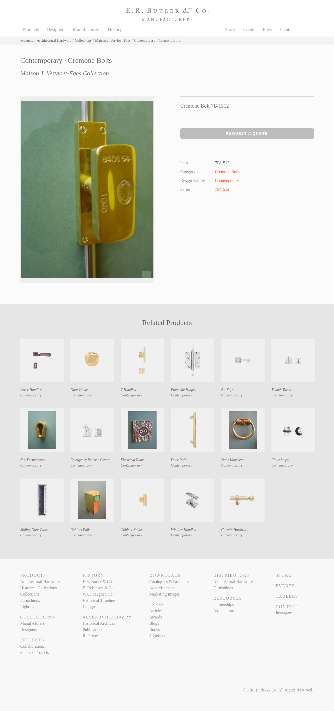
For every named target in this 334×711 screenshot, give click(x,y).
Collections (83, 40)
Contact (287, 29)
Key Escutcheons (32, 460)
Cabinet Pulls (80, 530)
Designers (55, 29)
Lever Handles (31, 390)
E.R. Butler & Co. (98, 581)
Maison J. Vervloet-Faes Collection (64, 73)
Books (154, 629)
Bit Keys (227, 390)
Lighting (27, 606)
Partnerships (223, 604)
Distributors (231, 575)
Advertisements (162, 588)
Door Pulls (179, 460)
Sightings (157, 636)
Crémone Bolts (227, 171)
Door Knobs (79, 390)
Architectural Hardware (54, 40)
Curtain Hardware (234, 530)
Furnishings (30, 600)
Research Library (107, 617)
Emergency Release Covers (90, 460)
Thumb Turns (281, 390)
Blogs (154, 623)
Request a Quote (247, 133)
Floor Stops (280, 460)
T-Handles (128, 390)
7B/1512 (222, 189)
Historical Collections (38, 588)
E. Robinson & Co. (99, 588)
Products (30, 29)
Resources (227, 598)
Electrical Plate (132, 460)
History (115, 29)
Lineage (89, 606)
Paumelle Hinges (183, 390)
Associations (224, 611)
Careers (287, 596)
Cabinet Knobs (132, 530)
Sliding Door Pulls (34, 530)
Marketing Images (164, 594)
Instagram (284, 613)
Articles (156, 611)
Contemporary (144, 40)
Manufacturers (86, 29)
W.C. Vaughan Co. (98, 594)
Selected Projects (34, 652)
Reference (91, 636)
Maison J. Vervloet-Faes (112, 40)
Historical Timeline (99, 600)
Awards (155, 617)
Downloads (165, 575)
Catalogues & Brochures (169, 581)
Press (268, 29)
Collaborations (32, 646)
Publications (93, 629)
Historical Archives (99, 623)
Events (248, 29)
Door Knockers (232, 460)
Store (230, 29)
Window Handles (183, 530)
